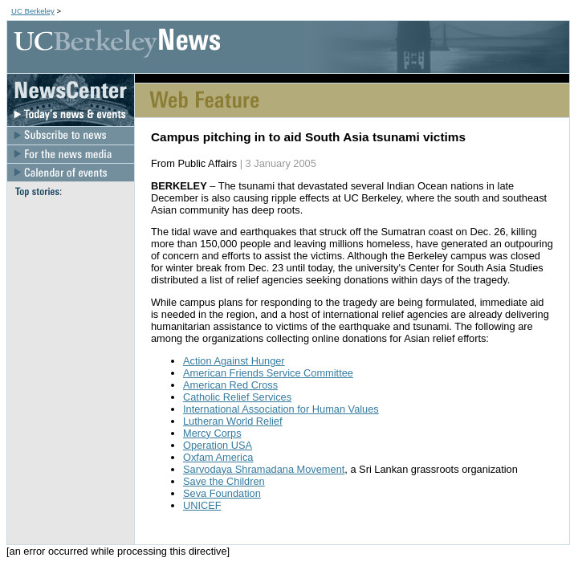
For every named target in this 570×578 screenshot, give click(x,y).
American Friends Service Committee (268, 373)
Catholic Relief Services (237, 397)
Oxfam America (218, 457)
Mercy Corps (212, 433)
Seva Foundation (222, 493)
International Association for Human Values (281, 409)
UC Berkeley (33, 10)
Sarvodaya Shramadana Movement (263, 469)
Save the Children (224, 481)
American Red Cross (230, 385)
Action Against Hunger (234, 361)
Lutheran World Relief (233, 421)
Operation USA (217, 445)
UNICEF (202, 505)
